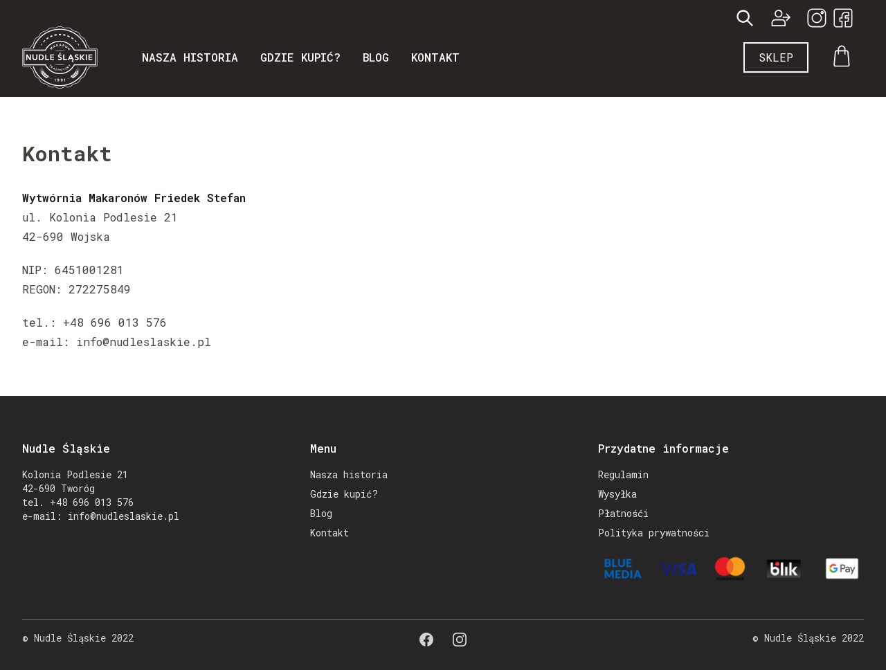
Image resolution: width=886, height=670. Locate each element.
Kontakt (435, 57)
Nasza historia (190, 57)
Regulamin (623, 474)
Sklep (776, 57)
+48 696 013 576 (92, 502)
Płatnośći (623, 513)
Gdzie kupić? (300, 57)
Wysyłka (617, 493)
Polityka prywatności (653, 532)
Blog (376, 57)
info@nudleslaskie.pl (123, 516)
